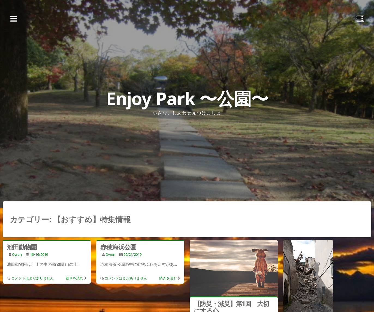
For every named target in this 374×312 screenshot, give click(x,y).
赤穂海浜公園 (118, 247)
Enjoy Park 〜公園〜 (187, 98)
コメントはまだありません (32, 278)
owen (17, 254)
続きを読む (74, 278)
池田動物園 (22, 247)
